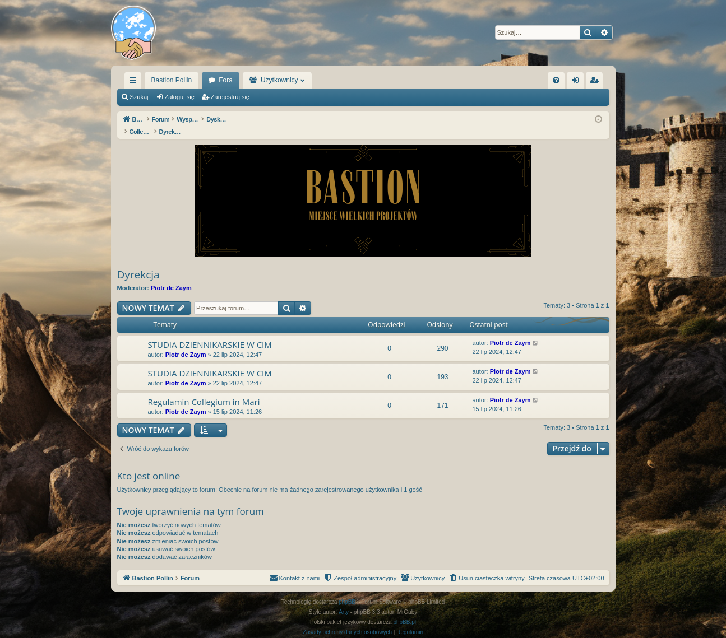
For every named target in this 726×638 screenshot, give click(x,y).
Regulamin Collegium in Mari (204, 389)
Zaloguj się (180, 97)
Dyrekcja (138, 262)
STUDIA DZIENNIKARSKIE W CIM (210, 332)
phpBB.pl (404, 610)
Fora (226, 80)
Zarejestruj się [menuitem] (596, 82)
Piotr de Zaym (171, 276)
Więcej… (135, 82)
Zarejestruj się (230, 97)
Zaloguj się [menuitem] (577, 82)
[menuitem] (556, 80)
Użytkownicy (279, 80)
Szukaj (139, 97)
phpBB (347, 590)
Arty (344, 600)
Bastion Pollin (171, 80)
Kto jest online (149, 464)
